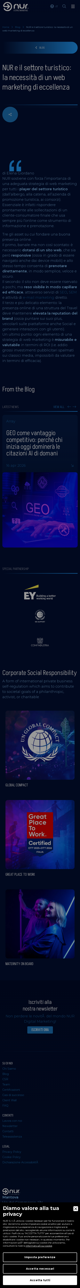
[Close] (75, 1208)
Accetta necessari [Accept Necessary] (40, 1268)
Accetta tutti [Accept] (40, 1280)
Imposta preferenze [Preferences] (39, 1257)
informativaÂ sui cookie (39, 1245)
